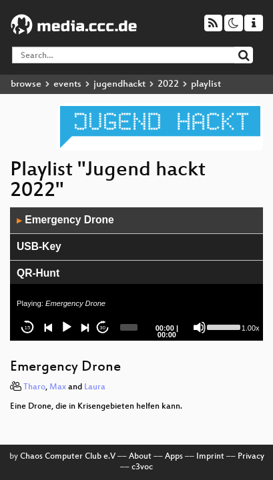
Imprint (210, 456)
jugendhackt (119, 84)
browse (26, 84)
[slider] (129, 327)
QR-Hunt (38, 273)
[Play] (66, 327)
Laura (94, 387)
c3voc (142, 467)
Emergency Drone (65, 219)
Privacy (251, 456)
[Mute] (199, 327)
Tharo (34, 387)
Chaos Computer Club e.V (67, 456)
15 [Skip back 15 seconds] (28, 328)
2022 (168, 84)
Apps (174, 456)
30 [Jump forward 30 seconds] (102, 328)
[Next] (84, 327)
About (140, 456)
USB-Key (39, 246)
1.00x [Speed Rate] (251, 328)
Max (57, 387)
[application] (136, 274)
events (67, 84)
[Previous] (48, 327)
